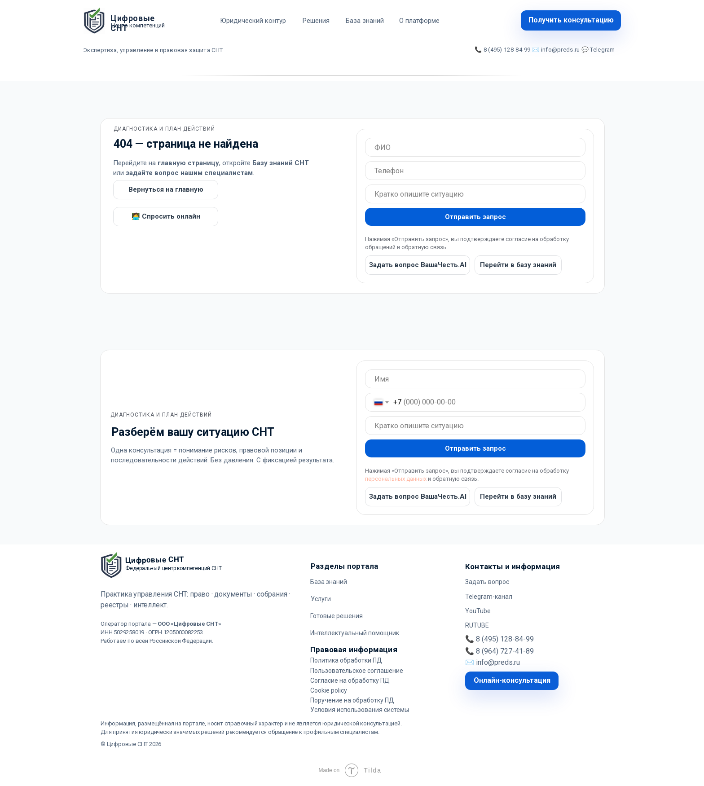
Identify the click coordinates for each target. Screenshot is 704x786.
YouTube (478, 611)
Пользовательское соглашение (356, 670)
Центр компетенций (138, 25)
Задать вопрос (487, 581)
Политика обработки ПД (346, 660)
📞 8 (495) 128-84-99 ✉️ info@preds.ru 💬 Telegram (545, 49)
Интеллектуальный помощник (354, 633)
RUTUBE (477, 625)
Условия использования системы (359, 709)
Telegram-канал (488, 596)
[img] (94, 21)
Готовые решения (336, 615)
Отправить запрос (475, 217)
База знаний (328, 581)
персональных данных (396, 478)
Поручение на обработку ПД (352, 700)
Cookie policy (328, 690)
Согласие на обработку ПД (350, 680)
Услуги (321, 598)
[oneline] (475, 147)
